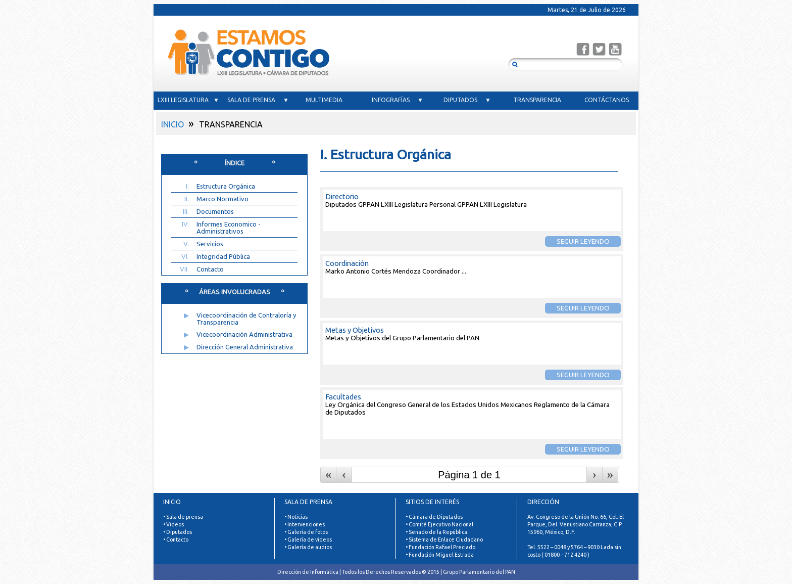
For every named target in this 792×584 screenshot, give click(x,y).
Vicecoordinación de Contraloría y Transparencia (246, 318)
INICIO (172, 124)
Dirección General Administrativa (244, 346)
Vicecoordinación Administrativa (244, 334)
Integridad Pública (223, 256)
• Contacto (175, 539)
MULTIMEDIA (328, 100)
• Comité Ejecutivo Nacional (439, 524)
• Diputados (177, 532)
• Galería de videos (308, 539)
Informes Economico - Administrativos (228, 227)
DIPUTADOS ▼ (467, 100)
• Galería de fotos (306, 532)
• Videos (173, 524)
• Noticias (296, 517)
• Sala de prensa (183, 517)
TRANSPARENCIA (537, 100)
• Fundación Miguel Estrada (440, 555)
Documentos (215, 211)
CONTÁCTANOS (606, 100)
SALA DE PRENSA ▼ (258, 100)
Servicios (209, 243)
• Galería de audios (308, 547)
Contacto (210, 269)
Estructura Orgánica (225, 186)
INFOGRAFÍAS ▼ (397, 100)
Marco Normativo (222, 198)
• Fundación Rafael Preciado (440, 547)
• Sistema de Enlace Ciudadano (444, 539)
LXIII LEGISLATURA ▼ (188, 100)
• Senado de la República (436, 532)
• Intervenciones (304, 524)
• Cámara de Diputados (434, 517)
